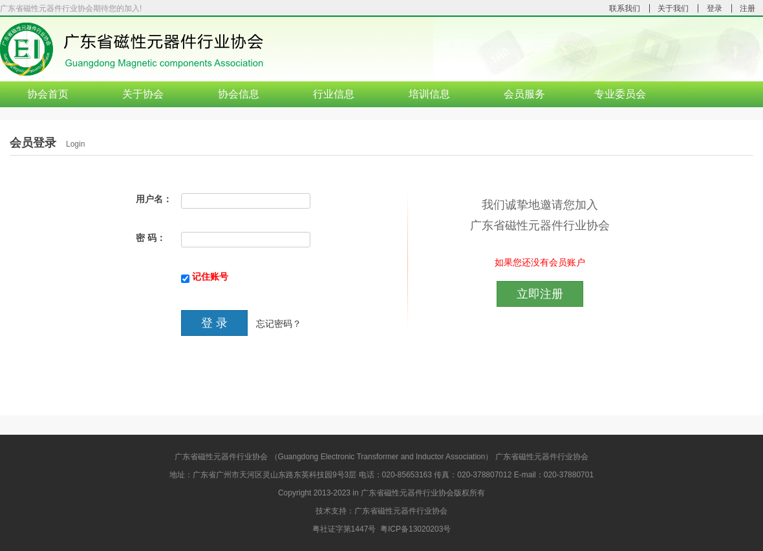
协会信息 (238, 93)
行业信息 (333, 93)
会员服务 (524, 93)
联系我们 (624, 8)
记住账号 (210, 277)
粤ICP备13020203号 (415, 529)
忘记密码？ (278, 324)
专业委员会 (620, 93)
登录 (714, 8)
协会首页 (48, 93)
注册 (747, 8)
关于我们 (673, 8)
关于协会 (143, 93)
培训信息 (429, 93)
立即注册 (540, 293)
